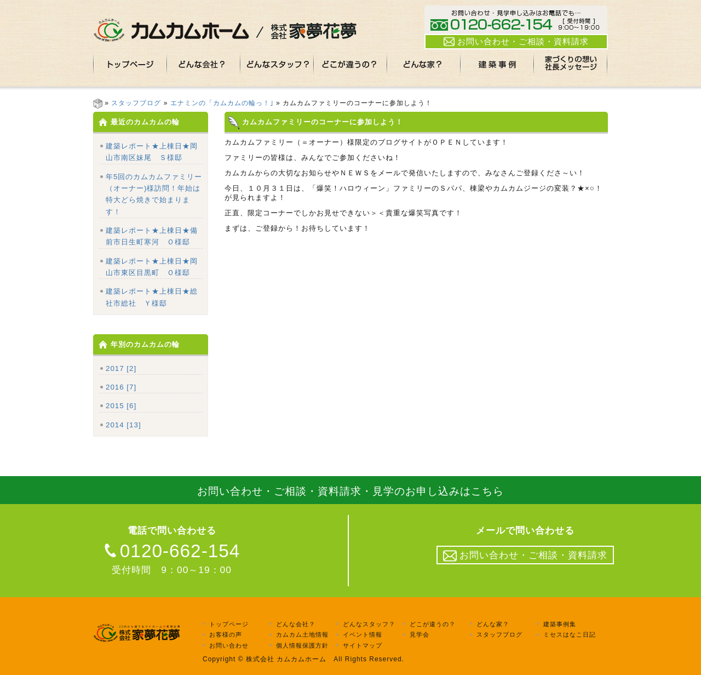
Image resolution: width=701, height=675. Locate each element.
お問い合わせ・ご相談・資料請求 (516, 41)
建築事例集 (559, 624)
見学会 (419, 635)
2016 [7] (121, 387)
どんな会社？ (295, 624)
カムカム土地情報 (302, 635)
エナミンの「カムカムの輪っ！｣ (222, 103)
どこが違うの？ (433, 624)
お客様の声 (225, 635)
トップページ (229, 624)
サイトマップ (362, 645)
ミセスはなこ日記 (569, 635)
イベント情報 (362, 635)
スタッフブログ (136, 103)
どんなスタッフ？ (369, 624)
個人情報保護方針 (302, 645)
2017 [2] (121, 368)
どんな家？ (492, 624)
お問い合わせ (229, 645)
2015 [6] (121, 406)
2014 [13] (123, 425)
